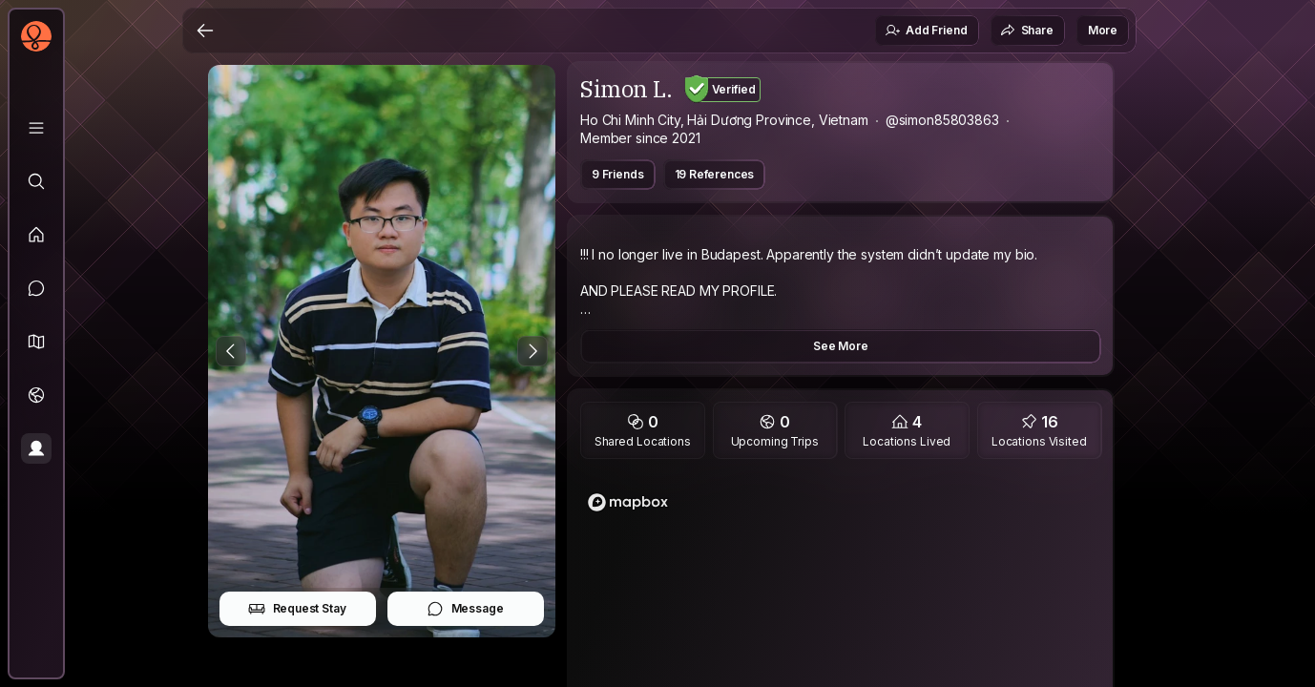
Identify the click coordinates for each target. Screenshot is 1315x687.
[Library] (36, 128)
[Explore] (36, 181)
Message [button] (465, 608)
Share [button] (1027, 30)
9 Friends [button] (618, 174)
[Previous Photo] (231, 351)
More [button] (1102, 30)
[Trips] (36, 395)
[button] (36, 341)
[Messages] (36, 288)
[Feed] (36, 234)
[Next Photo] (532, 351)
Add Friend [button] (926, 30)
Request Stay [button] (297, 608)
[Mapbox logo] (628, 502)
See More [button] (840, 346)
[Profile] (36, 448)
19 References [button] (715, 174)
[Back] (205, 30)
